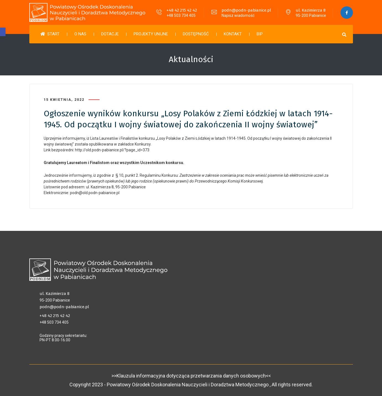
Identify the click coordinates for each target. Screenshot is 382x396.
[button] (3, 32)
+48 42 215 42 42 (182, 10)
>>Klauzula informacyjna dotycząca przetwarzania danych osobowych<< (191, 376)
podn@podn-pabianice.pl (246, 10)
